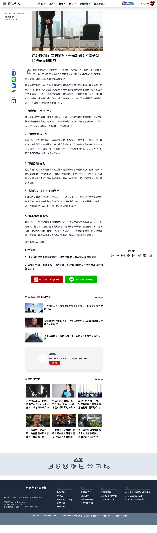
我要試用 (55, 362)
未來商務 (61, 506)
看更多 (100, 297)
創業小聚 (61, 502)
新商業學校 (86, 492)
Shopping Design (65, 499)
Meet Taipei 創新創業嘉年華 (137, 492)
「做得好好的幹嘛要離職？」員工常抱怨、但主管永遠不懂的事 (62, 257)
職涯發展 (20, 13)
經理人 (60, 495)
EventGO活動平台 (109, 495)
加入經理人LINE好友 (81, 279)
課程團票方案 (87, 499)
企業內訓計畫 (87, 502)
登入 (142, 3)
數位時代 (61, 492)
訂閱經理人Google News (47, 279)
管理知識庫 (106, 492)
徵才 (15, 497)
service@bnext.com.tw (18, 502)
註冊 (147, 3)
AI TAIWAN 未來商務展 (135, 499)
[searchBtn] (137, 3)
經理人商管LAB (108, 499)
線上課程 (85, 495)
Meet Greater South (134, 495)
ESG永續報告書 (36, 497)
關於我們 (7, 497)
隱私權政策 (23, 497)
